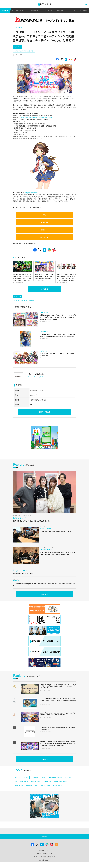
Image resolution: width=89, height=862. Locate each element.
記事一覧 (5, 10)
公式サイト (44, 230)
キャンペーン (18, 27)
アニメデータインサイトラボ (37, 785)
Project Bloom (19, 793)
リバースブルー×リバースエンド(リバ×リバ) (55, 789)
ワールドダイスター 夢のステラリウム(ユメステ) (38, 793)
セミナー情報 (47, 10)
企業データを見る (44, 419)
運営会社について (44, 858)
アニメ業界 (71, 10)
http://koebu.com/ (31, 193)
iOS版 (44, 215)
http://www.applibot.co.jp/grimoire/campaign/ (36, 117)
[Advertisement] (26, 297)
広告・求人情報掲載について (44, 861)
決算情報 (60, 10)
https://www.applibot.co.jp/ (34, 384)
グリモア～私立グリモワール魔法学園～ (24, 51)
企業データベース (18, 10)
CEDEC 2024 (68, 785)
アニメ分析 (83, 10)
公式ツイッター (44, 237)
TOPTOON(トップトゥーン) (55, 785)
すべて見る (44, 289)
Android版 (44, 222)
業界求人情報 (34, 10)
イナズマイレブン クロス (21, 785)
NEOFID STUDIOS (57, 793)
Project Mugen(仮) (36, 789)
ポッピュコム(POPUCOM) (21, 789)
